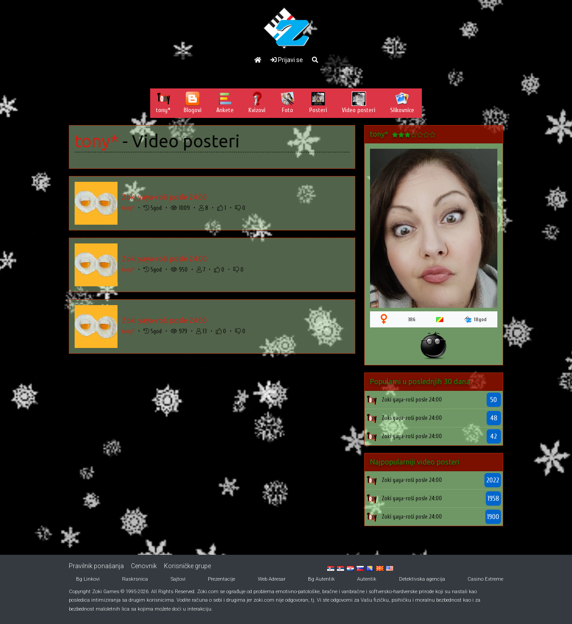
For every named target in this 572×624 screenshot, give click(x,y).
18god (475, 319)
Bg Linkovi (88, 579)
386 (411, 319)
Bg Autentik (321, 579)
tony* (96, 141)
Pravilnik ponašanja (96, 566)
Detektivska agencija (422, 579)
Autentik (366, 579)
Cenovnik (144, 566)
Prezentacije (221, 579)
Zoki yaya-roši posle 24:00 (164, 197)
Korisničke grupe (187, 566)
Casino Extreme (485, 579)
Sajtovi (178, 579)
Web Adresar (272, 579)
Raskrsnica (135, 579)
